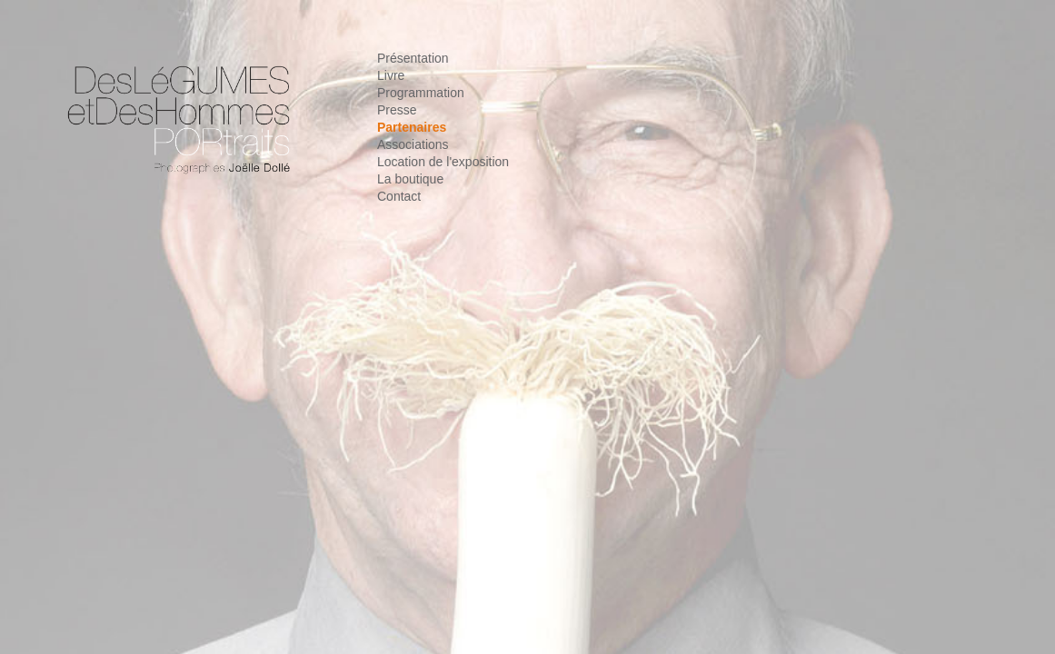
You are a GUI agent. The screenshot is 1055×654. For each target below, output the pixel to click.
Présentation (413, 58)
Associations (413, 144)
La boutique (410, 179)
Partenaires (411, 127)
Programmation (420, 92)
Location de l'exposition (443, 161)
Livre (390, 75)
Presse (397, 110)
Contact (399, 196)
